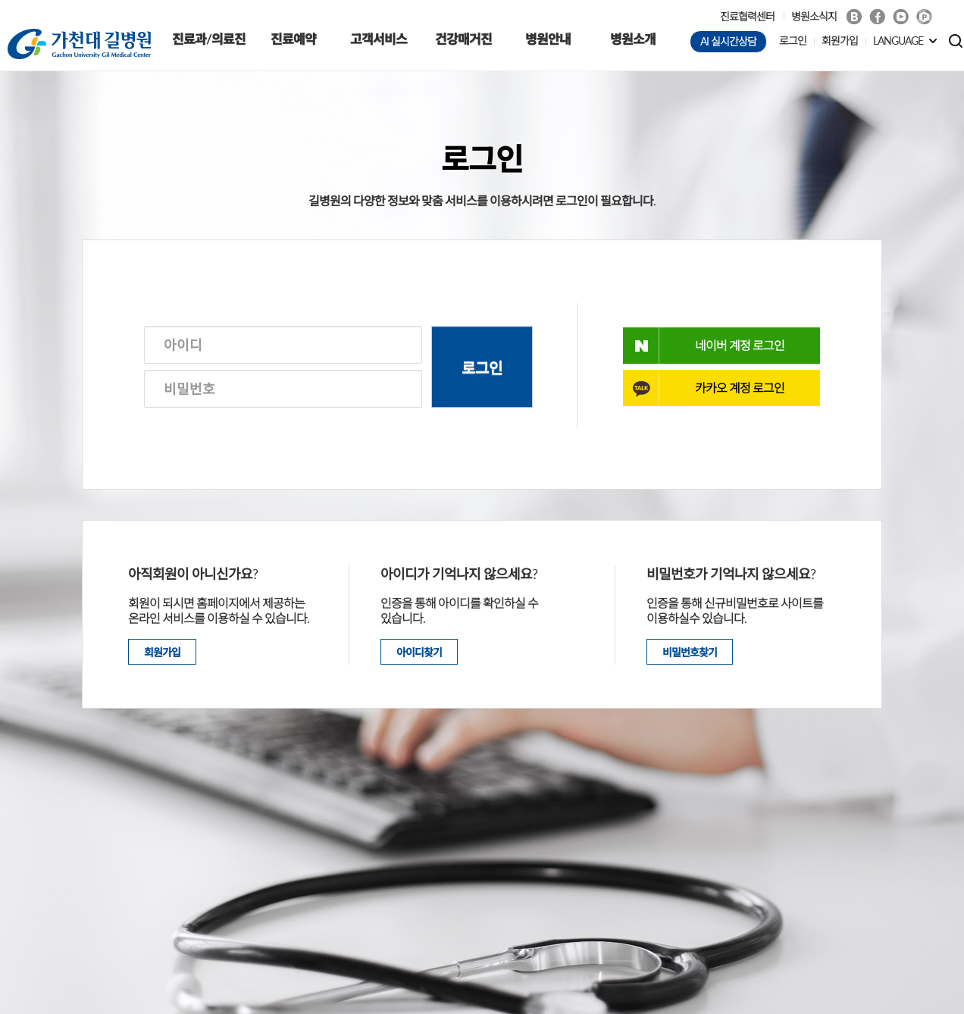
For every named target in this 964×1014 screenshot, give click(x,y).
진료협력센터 (747, 16)
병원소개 (633, 39)
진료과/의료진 (209, 39)
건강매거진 (463, 39)
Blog (854, 16)
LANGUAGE (898, 40)
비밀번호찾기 (689, 652)
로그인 (792, 40)
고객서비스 (378, 39)
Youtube (901, 16)
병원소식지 (814, 16)
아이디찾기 (419, 652)
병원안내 (548, 39)
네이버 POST (924, 17)
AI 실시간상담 (728, 41)
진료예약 (293, 39)
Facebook (877, 16)
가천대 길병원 (79, 44)
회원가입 (840, 40)
